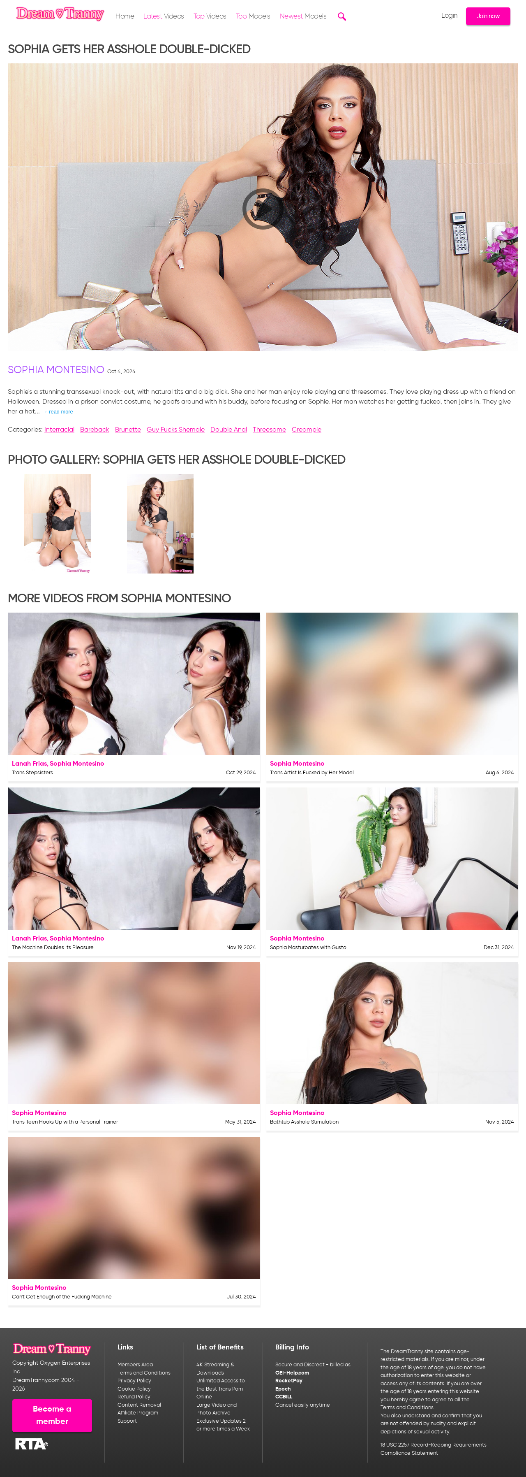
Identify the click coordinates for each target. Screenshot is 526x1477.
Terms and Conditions (144, 1373)
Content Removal (139, 1405)
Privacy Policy (134, 1381)
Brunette (128, 430)
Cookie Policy (134, 1389)
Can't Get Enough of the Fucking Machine (62, 1297)
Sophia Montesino (56, 370)
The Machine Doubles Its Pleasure (53, 947)
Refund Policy (134, 1397)
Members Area (135, 1365)
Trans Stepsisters (32, 773)
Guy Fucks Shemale (176, 430)
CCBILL (283, 1397)
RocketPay (288, 1381)
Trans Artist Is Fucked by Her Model (312, 773)
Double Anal (228, 430)
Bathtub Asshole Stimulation (304, 1122)
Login (449, 16)
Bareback (94, 430)
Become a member (52, 1415)
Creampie (306, 430)
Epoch (283, 1389)
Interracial (59, 430)
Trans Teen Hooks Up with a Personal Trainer (65, 1122)
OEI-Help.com (292, 1373)
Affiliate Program (138, 1413)
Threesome (269, 430)
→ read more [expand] (57, 412)
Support (127, 1421)
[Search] (341, 16)
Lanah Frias (29, 764)
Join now (488, 16)
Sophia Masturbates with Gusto (308, 947)
